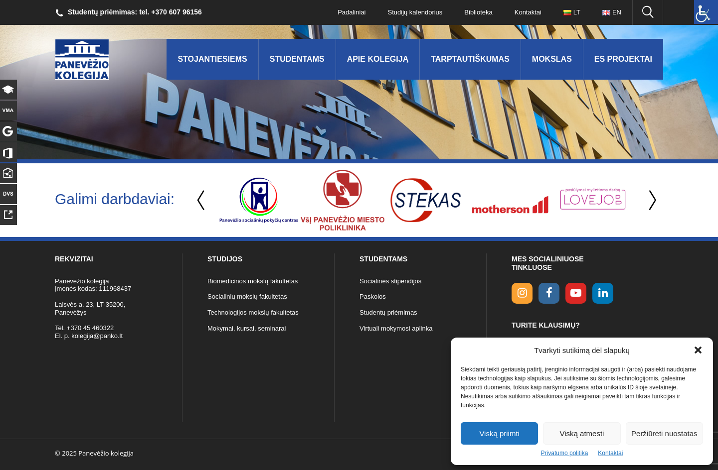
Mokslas (552, 59)
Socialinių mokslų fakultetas (247, 296)
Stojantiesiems (212, 59)
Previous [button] (201, 200)
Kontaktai (610, 453)
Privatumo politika (564, 453)
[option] (259, 200)
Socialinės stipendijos (390, 281)
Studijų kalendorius (415, 12)
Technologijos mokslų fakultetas (253, 312)
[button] (698, 350)
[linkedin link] (602, 293)
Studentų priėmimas (388, 312)
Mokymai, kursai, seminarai (246, 328)
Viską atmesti (582, 433)
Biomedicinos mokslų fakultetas (252, 281)
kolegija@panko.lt (97, 336)
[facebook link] (548, 293)
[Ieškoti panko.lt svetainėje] (647, 12)
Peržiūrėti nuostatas (664, 433)
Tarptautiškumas (470, 59)
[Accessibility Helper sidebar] (706, 12)
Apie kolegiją (378, 59)
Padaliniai (351, 12)
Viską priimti (499, 433)
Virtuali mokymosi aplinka (395, 328)
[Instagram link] (522, 293)
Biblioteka (478, 12)
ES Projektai (623, 59)
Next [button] (650, 200)
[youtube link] (575, 293)
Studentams (297, 59)
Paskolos (372, 296)
